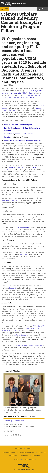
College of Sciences (24, 7)
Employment (36, 455)
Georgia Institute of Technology (7, 7)
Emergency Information (9, 452)
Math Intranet (18, 448)
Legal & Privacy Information (27, 452)
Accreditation (24, 455)
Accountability (13, 455)
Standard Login (29, 459)
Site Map (29, 448)
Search (43, 9)
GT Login (16, 459)
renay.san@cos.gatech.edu (14, 421)
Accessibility (42, 452)
